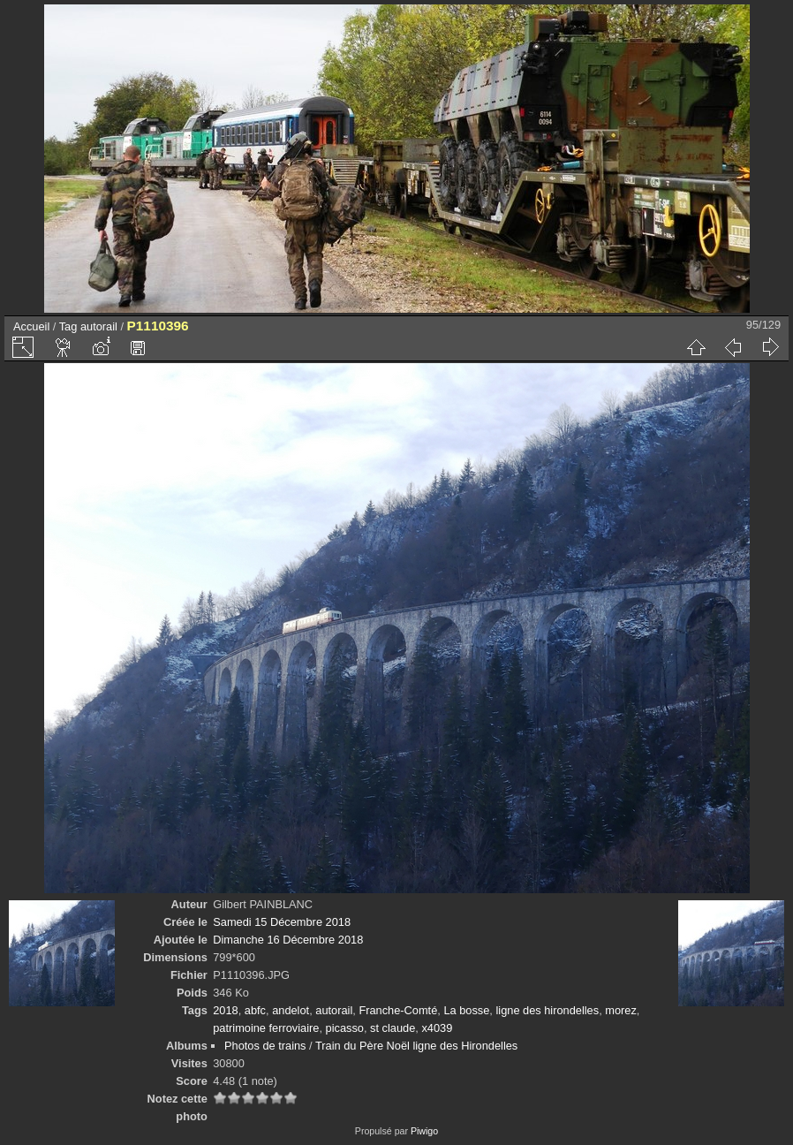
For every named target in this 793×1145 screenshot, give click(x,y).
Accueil (31, 326)
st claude (392, 1028)
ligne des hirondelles (547, 1010)
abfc (255, 1010)
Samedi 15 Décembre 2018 (282, 922)
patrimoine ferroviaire (266, 1028)
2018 (225, 1010)
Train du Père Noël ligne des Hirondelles (416, 1045)
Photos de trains (265, 1045)
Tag (68, 326)
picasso (345, 1028)
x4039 (436, 1028)
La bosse (466, 1010)
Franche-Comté (398, 1010)
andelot (290, 1010)
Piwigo (424, 1131)
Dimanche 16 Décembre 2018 (288, 939)
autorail (98, 326)
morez (621, 1010)
